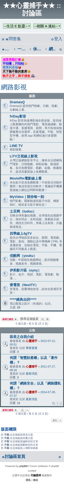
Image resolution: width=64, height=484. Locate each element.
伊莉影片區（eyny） (25, 270)
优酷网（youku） (23, 256)
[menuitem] (13, 38)
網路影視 (14, 87)
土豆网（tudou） (23, 211)
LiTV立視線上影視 (24, 156)
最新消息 (31, 373)
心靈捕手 (31, 340)
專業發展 (31, 347)
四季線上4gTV (21, 233)
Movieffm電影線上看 (26, 178)
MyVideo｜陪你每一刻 (27, 197)
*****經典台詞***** (23, 299)
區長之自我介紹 (22, 337)
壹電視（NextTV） (24, 285)
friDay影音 (18, 116)
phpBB (23, 466)
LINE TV (16, 146)
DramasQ (17, 102)
